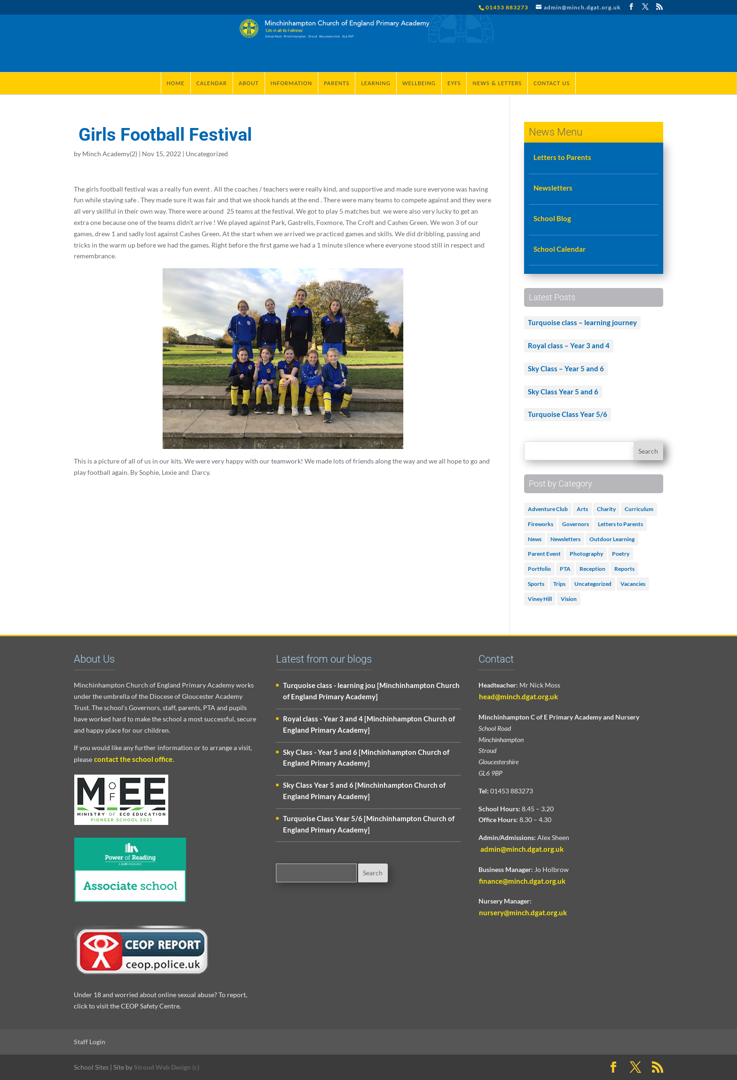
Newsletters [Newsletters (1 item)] (565, 539)
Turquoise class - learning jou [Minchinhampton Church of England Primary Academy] (371, 691)
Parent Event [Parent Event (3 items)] (544, 553)
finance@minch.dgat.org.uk (522, 881)
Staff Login (89, 1042)
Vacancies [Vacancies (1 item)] (632, 583)
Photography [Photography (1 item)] (586, 553)
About (249, 83)
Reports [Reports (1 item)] (624, 568)
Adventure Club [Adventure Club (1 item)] (548, 508)
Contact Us (551, 83)
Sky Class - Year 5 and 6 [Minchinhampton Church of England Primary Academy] (366, 758)
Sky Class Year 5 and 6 (563, 391)
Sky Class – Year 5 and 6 (566, 368)
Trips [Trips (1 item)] (559, 583)
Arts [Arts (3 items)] (582, 508)
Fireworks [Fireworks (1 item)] (540, 524)
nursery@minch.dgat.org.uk (523, 912)
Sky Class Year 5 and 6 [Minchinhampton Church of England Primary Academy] (364, 790)
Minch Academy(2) (109, 154)
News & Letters (497, 83)
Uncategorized (207, 154)
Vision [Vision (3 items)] (569, 598)
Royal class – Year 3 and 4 (569, 345)
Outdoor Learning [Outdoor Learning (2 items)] (612, 539)
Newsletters (552, 188)
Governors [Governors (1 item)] (575, 524)
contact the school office (133, 759)
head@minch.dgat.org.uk (518, 696)
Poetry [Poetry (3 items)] (620, 553)
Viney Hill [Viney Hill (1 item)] (540, 598)
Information (291, 83)
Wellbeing (419, 83)
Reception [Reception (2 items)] (592, 568)
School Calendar (559, 249)
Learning (376, 83)
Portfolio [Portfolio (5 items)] (539, 568)
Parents (336, 83)
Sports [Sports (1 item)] (536, 583)
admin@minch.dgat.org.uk (521, 849)
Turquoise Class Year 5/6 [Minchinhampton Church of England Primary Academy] (369, 824)
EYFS (454, 83)
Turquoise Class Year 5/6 (567, 414)
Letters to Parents (562, 157)
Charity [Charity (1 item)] (606, 508)
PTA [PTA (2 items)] (565, 568)
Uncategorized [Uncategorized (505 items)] (593, 583)
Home (176, 83)
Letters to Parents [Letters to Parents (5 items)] (620, 524)
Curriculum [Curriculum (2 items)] (639, 508)
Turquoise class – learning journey (582, 322)
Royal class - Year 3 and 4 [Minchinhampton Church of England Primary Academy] (369, 724)
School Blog (552, 218)
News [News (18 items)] (534, 539)
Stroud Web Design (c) (166, 1067)
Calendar (211, 83)
